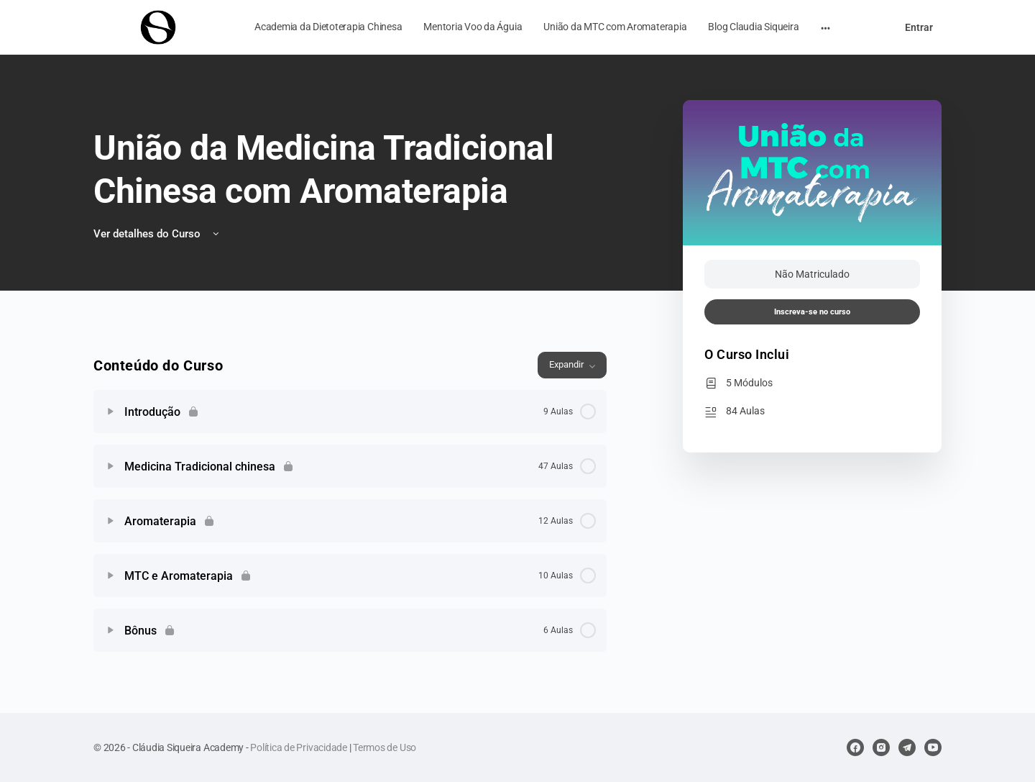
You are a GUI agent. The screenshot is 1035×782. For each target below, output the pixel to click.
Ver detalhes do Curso (157, 233)
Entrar (919, 27)
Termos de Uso (384, 747)
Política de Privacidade (298, 747)
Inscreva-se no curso (812, 312)
